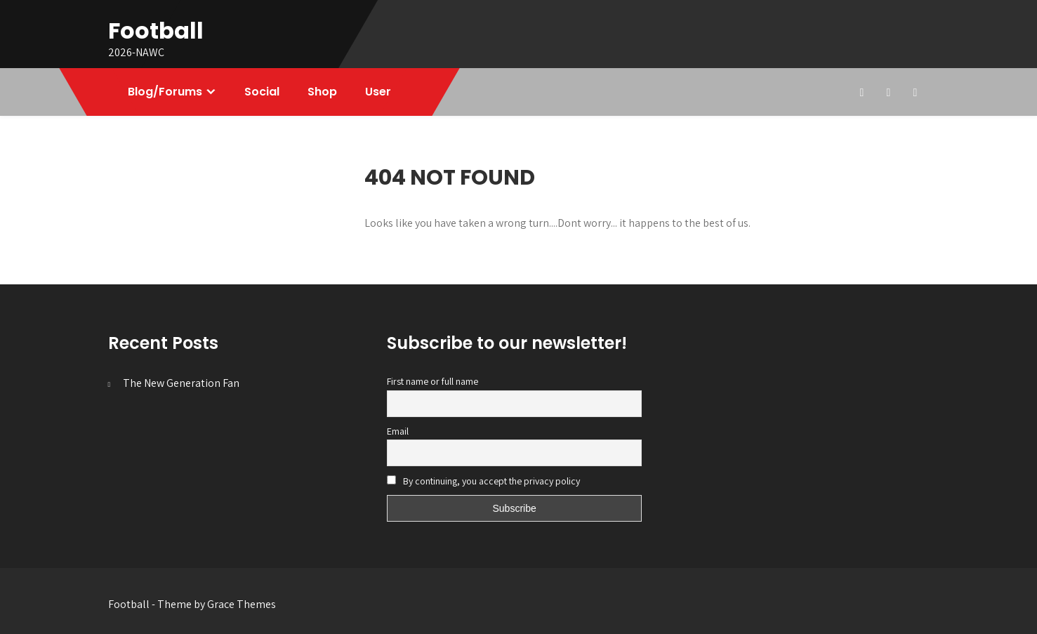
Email (398, 431)
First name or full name (432, 381)
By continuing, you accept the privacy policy (483, 481)
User (378, 92)
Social (261, 92)
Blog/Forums (165, 92)
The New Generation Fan (181, 383)
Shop (322, 92)
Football (156, 30)
